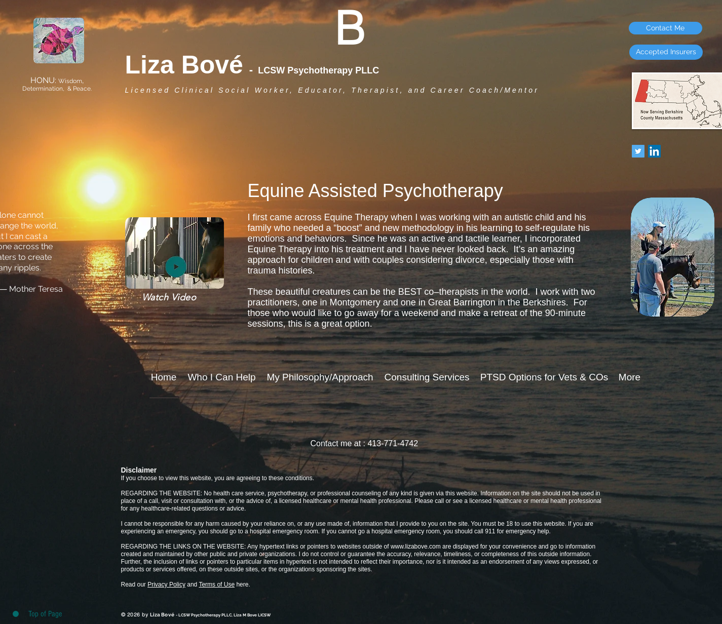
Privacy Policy (166, 584)
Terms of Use (217, 584)
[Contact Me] (665, 28)
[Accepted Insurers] (666, 52)
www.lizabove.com (416, 546)
